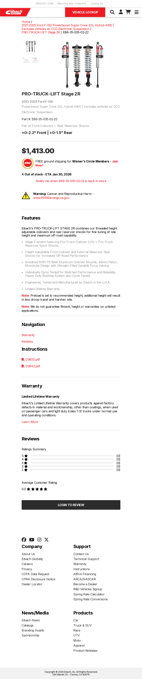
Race (76, 630)
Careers (27, 564)
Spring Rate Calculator (88, 594)
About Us (28, 554)
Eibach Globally (32, 559)
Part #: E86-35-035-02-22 (39, 119)
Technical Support (86, 559)
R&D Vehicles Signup (87, 589)
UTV (76, 635)
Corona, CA (97, 3)
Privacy (27, 569)
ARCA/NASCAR (84, 579)
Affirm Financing (84, 574)
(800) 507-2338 (44, 3)
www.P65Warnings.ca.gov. (51, 198)
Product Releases (85, 650)
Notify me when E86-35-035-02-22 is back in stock (71, 181)
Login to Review (71, 505)
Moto (77, 640)
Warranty (28, 335)
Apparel (78, 645)
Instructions (81, 569)
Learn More (30, 422)
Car (75, 620)
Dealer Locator (32, 584)
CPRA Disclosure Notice (38, 579)
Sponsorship (30, 635)
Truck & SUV (82, 625)
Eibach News (31, 620)
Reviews (27, 341)
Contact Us (81, 554)
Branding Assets (33, 630)
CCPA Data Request (35, 574)
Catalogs (27, 625)
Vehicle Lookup (85, 12)
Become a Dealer (85, 584)
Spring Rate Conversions (90, 599)
